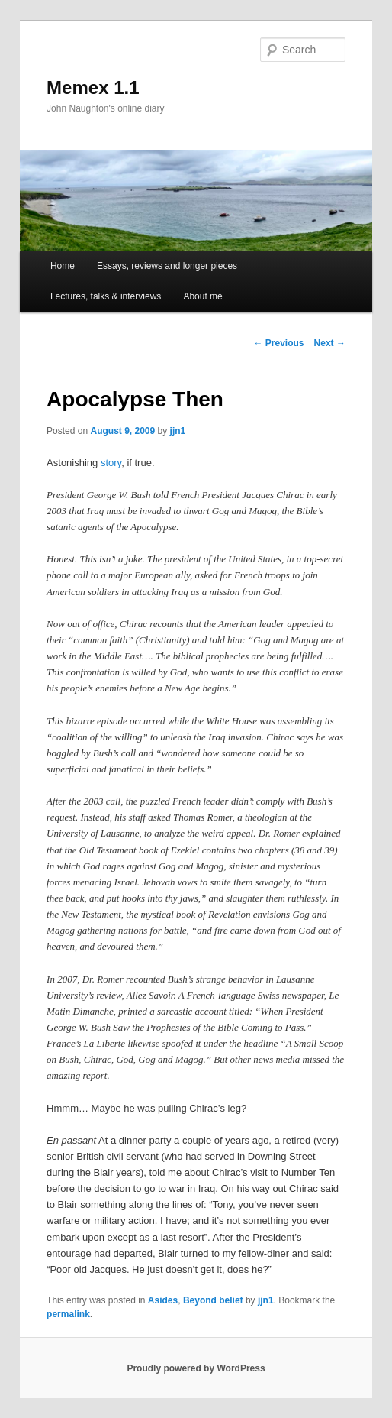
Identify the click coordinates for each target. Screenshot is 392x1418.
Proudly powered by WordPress (196, 1368)
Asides (163, 1300)
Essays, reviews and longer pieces (167, 266)
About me (202, 296)
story (111, 462)
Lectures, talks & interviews (105, 296)
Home (62, 266)
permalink (68, 1314)
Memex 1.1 (93, 87)
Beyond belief (213, 1300)
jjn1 (178, 431)
